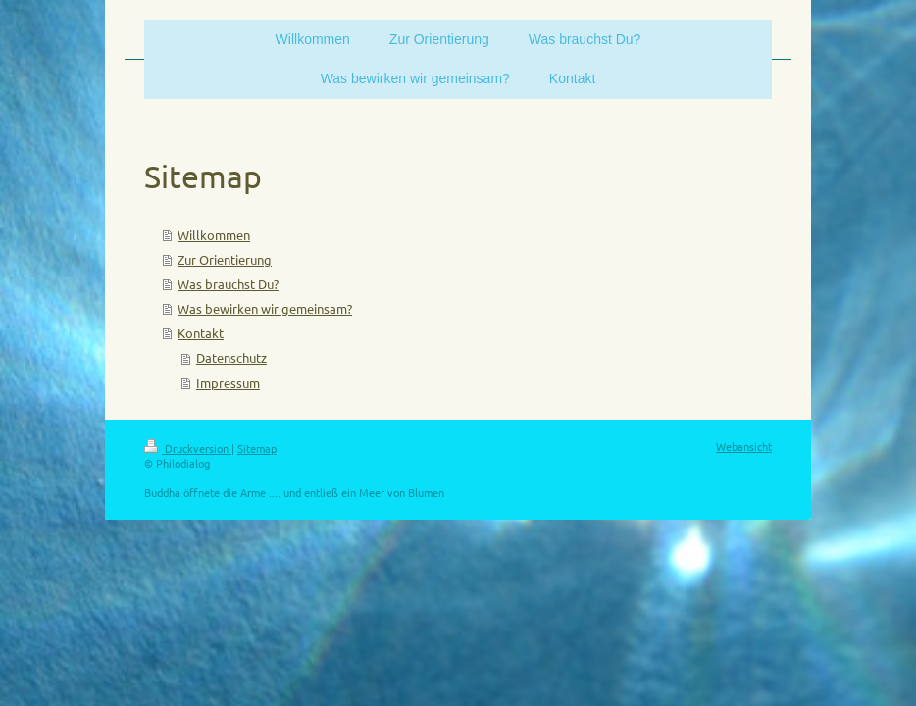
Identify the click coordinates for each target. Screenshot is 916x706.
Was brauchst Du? (228, 284)
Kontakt (201, 333)
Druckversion (187, 448)
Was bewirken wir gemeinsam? (265, 308)
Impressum (228, 383)
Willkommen (214, 235)
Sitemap (257, 448)
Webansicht (744, 446)
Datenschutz (231, 357)
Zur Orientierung (225, 259)
